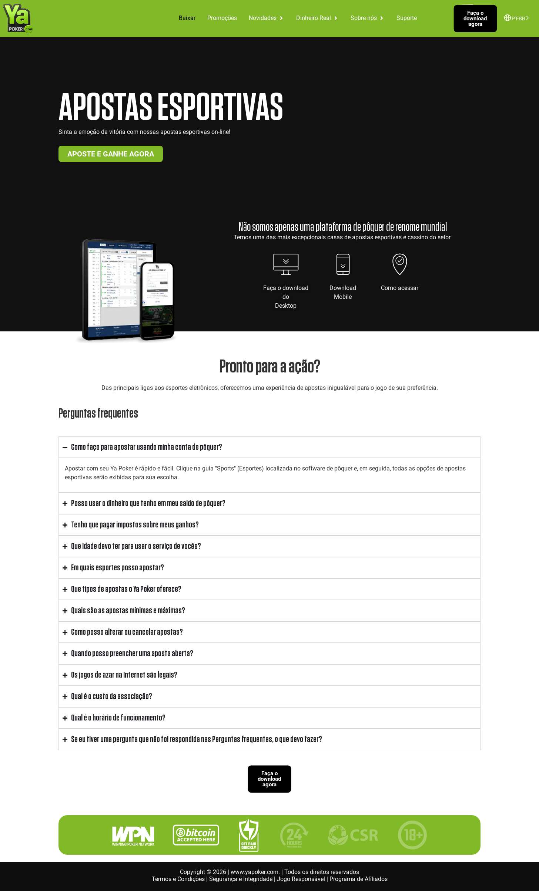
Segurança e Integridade (240, 878)
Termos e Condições (178, 878)
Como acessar (399, 287)
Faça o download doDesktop (285, 296)
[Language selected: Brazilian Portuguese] (518, 18)
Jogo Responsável (301, 878)
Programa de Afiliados (358, 878)
